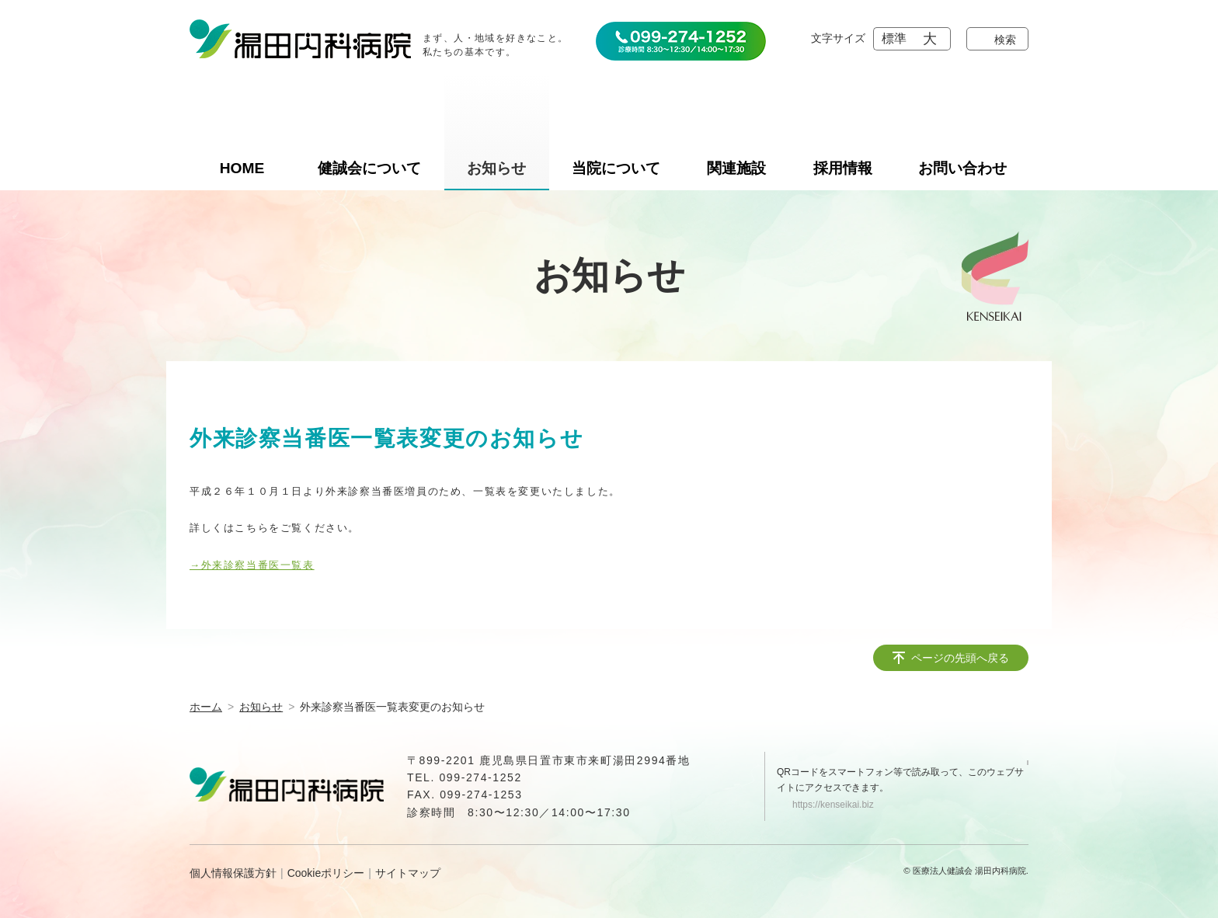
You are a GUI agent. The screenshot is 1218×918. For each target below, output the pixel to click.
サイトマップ (407, 873)
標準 (894, 38)
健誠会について (369, 168)
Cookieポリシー (326, 873)
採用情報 (842, 168)
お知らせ (496, 168)
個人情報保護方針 (233, 873)
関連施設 (736, 168)
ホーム (206, 707)
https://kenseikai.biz (833, 804)
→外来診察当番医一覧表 (252, 565)
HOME (242, 168)
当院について (616, 168)
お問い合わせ (962, 168)
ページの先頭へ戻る (960, 658)
